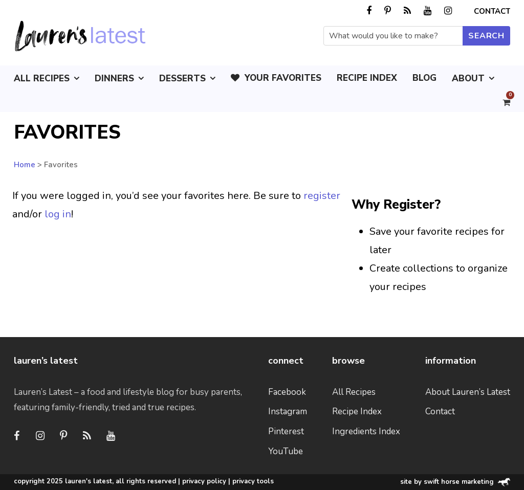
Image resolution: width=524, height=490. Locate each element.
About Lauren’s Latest (467, 392)
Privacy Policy (204, 481)
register (321, 196)
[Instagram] (40, 436)
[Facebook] (16, 436)
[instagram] (448, 11)
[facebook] (369, 11)
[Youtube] (110, 436)
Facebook (287, 392)
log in (58, 214)
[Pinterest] (63, 436)
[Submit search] (486, 36)
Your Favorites (276, 78)
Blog (424, 78)
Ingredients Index (366, 431)
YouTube (285, 451)
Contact (492, 11)
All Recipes (42, 78)
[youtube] (427, 11)
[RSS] (87, 436)
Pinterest (286, 431)
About (468, 78)
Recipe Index (367, 78)
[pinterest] (387, 11)
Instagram (287, 411)
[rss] (407, 11)
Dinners (114, 78)
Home (24, 165)
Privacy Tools (253, 481)
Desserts (182, 78)
